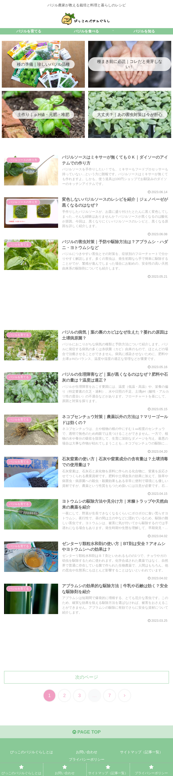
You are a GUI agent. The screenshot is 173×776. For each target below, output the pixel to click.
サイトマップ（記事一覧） (141, 752)
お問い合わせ (86, 752)
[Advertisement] (86, 299)
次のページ (86, 677)
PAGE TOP (86, 732)
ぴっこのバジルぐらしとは (31, 752)
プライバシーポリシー (86, 759)
